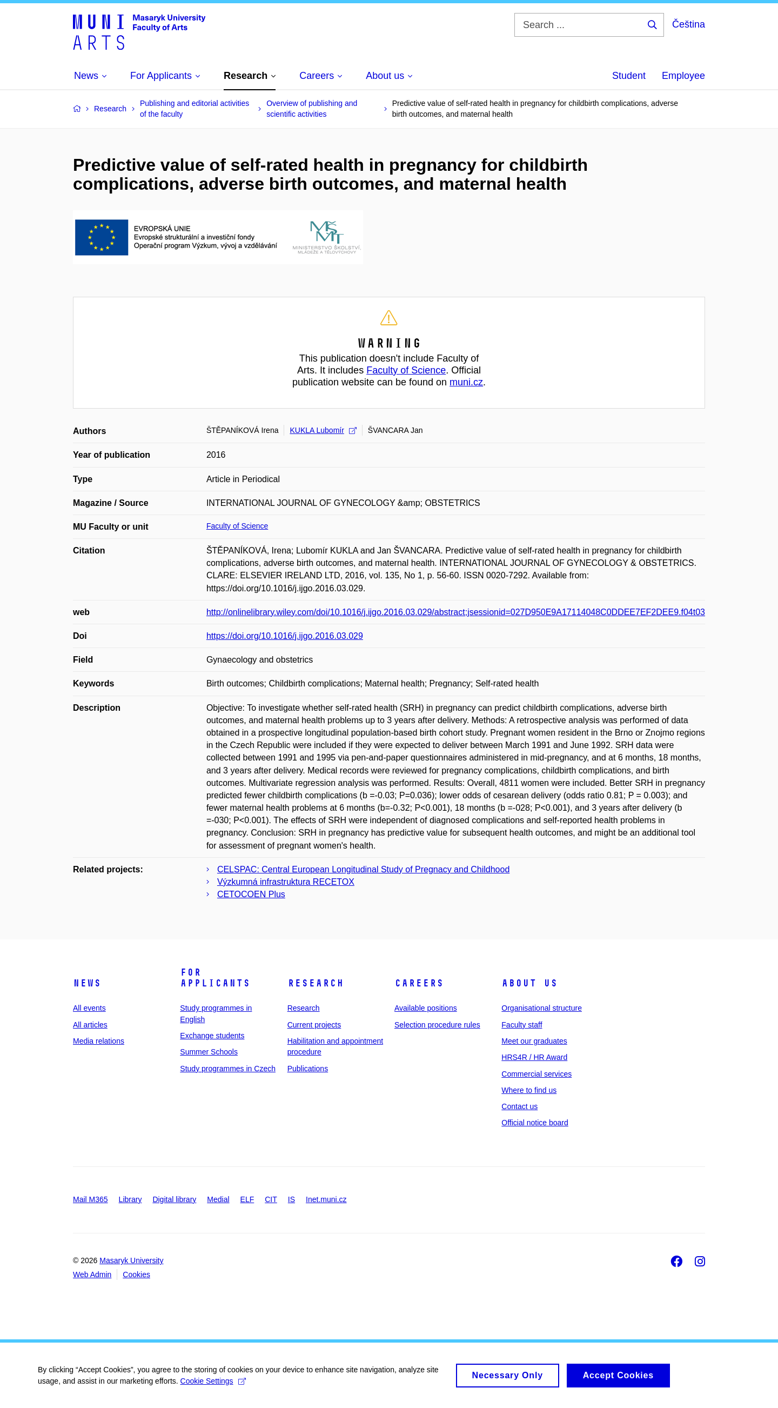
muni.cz (466, 382)
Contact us (519, 1106)
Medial (218, 1199)
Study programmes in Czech (228, 1068)
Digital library (174, 1199)
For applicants (215, 977)
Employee (683, 75)
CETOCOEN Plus (251, 894)
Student (629, 75)
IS (291, 1199)
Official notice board (534, 1122)
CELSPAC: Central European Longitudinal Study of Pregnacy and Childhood (363, 869)
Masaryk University (131, 1260)
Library (130, 1199)
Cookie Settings (213, 1384)
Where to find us (528, 1090)
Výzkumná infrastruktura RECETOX (285, 881)
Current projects (314, 1024)
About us (529, 983)
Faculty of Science (406, 370)
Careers (419, 983)
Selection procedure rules (437, 1024)
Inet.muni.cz (326, 1199)
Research (315, 983)
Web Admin (92, 1274)
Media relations (98, 1041)
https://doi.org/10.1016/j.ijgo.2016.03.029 (284, 635)
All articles (90, 1024)
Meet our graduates (534, 1041)
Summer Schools (209, 1051)
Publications (307, 1068)
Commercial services (536, 1074)
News (87, 983)
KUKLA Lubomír (323, 430)
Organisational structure (541, 1008)
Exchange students (212, 1035)
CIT (271, 1199)
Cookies (136, 1274)
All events (89, 1008)
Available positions (425, 1008)
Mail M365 (90, 1199)
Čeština (688, 24)
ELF (247, 1199)
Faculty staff (521, 1024)
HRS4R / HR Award (534, 1057)
